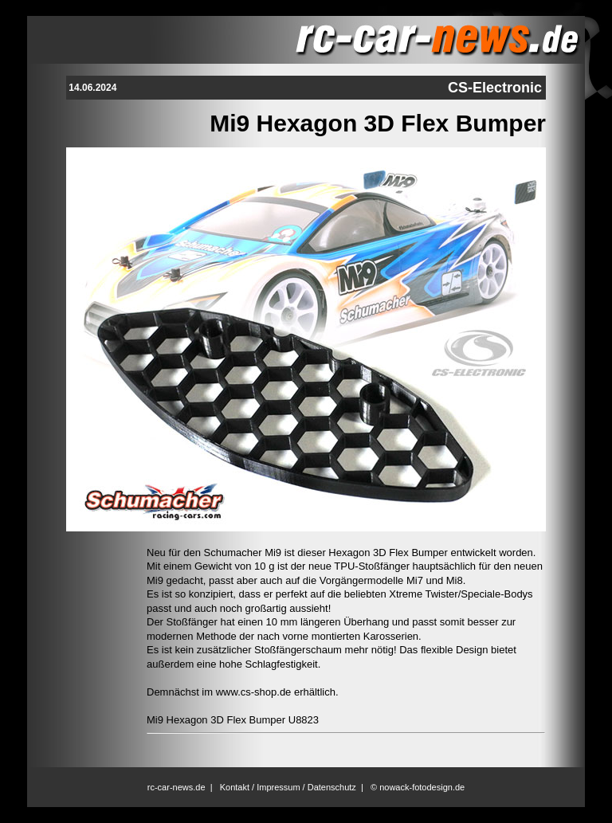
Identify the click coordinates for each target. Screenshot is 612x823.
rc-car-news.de (176, 787)
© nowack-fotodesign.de (418, 787)
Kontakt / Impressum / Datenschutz (288, 787)
